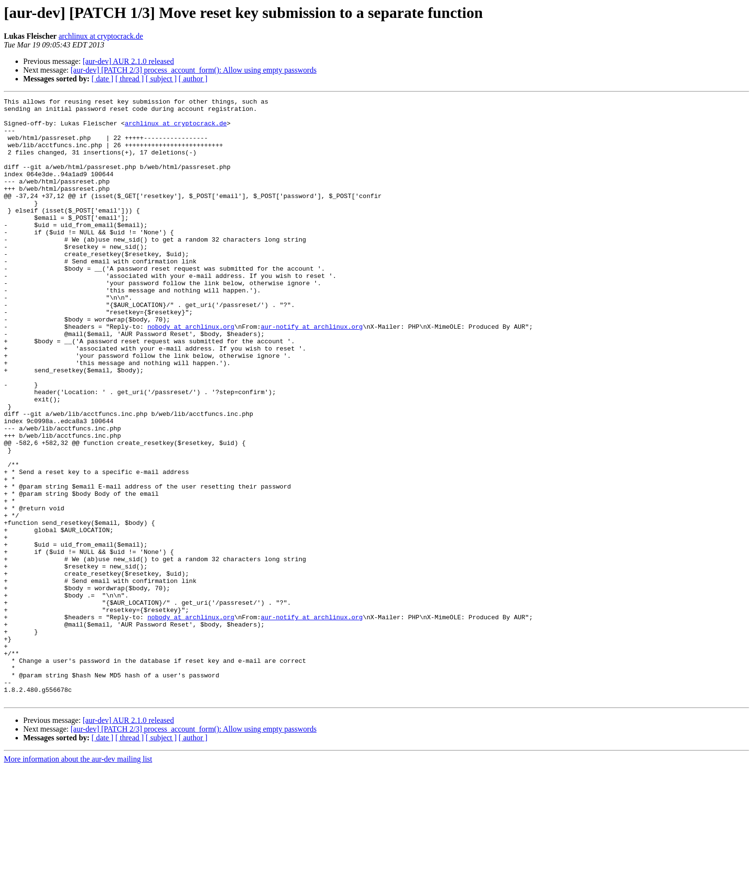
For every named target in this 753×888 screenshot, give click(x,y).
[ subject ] (161, 79)
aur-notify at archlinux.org (312, 372)
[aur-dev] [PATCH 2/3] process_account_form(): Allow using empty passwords (194, 70)
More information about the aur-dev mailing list (78, 879)
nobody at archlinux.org (190, 372)
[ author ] (193, 79)
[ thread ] (129, 79)
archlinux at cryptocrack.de (101, 36)
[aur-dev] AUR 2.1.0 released (128, 61)
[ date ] (102, 79)
